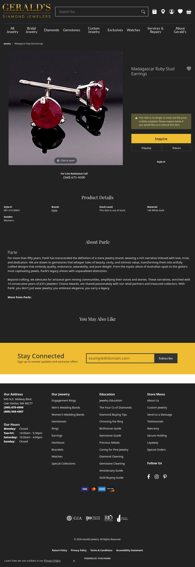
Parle (54, 210)
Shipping (146, 148)
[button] (171, 11)
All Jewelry (12, 30)
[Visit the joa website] (122, 518)
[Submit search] (143, 11)
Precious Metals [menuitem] (109, 442)
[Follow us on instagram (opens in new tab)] (157, 476)
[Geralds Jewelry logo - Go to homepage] (26, 11)
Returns (177, 148)
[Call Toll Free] (13, 411)
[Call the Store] (13, 407)
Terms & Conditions (101, 550)
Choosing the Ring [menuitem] (111, 421)
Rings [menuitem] (55, 428)
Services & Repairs (155, 30)
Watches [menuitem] (57, 456)
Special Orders (156, 449)
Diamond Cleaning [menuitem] (111, 456)
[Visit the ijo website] (93, 518)
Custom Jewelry (94, 30)
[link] (154, 11)
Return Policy (59, 550)
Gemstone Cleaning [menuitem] (112, 463)
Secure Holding (157, 435)
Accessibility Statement (129, 550)
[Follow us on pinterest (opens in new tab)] (165, 476)
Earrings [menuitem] (57, 435)
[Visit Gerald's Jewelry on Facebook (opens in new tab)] (148, 476)
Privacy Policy (79, 550)
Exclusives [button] (115, 30)
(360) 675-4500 (74, 177)
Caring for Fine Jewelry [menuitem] (113, 449)
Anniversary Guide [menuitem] (111, 470)
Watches (133, 30)
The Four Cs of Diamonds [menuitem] (115, 407)
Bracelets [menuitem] (57, 449)
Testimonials (155, 421)
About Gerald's (180, 30)
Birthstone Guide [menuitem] (110, 428)
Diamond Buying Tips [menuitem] (113, 414)
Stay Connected (41, 356)
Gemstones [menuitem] (59, 421)
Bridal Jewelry (31, 30)
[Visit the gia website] (74, 518)
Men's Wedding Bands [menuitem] (66, 407)
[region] (66, 108)
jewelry (7, 43)
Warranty (153, 428)
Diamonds (51, 30)
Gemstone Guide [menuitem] (110, 435)
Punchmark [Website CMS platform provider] (104, 558)
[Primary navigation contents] (97, 30)
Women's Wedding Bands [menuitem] (68, 414)
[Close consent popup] (74, 561)
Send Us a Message (159, 414)
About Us (153, 400)
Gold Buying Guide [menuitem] (111, 477)
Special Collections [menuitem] (63, 463)
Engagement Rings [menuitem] (64, 400)
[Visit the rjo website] (108, 518)
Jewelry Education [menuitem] (110, 400)
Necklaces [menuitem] (58, 442)
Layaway (152, 442)
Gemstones (71, 30)
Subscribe (166, 358)
